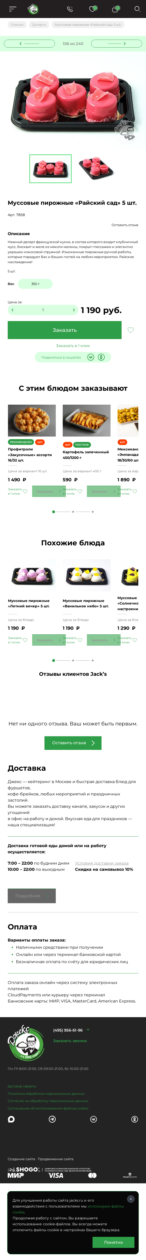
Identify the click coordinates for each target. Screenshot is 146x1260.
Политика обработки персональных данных (46, 1151)
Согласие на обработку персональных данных (48, 1158)
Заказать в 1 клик (73, 352)
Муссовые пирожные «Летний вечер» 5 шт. (32, 658)
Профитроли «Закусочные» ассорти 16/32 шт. (27, 484)
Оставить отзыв (125, 232)
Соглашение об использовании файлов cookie (48, 1165)
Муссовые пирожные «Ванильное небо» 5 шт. (86, 658)
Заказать (65, 337)
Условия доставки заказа (102, 920)
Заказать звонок (70, 1098)
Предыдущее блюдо (26, 47)
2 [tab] (73, 544)
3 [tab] (93, 544)
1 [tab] (53, 544)
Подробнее (27, 953)
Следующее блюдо (113, 47)
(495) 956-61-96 (68, 1087)
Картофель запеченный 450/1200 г (76, 484)
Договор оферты (22, 1143)
